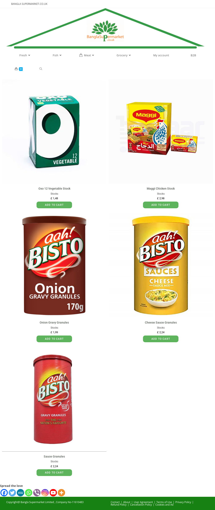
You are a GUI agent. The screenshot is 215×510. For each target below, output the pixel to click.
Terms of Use (164, 502)
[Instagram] (45, 492)
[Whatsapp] (28, 492)
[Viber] (37, 492)
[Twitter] (12, 492)
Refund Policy (119, 504)
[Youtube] (53, 492)
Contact (115, 502)
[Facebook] (4, 492)
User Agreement (143, 502)
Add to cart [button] (54, 204)
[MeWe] (20, 492)
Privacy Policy (183, 502)
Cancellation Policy (141, 504)
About (126, 502)
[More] (61, 492)
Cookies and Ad (164, 504)
